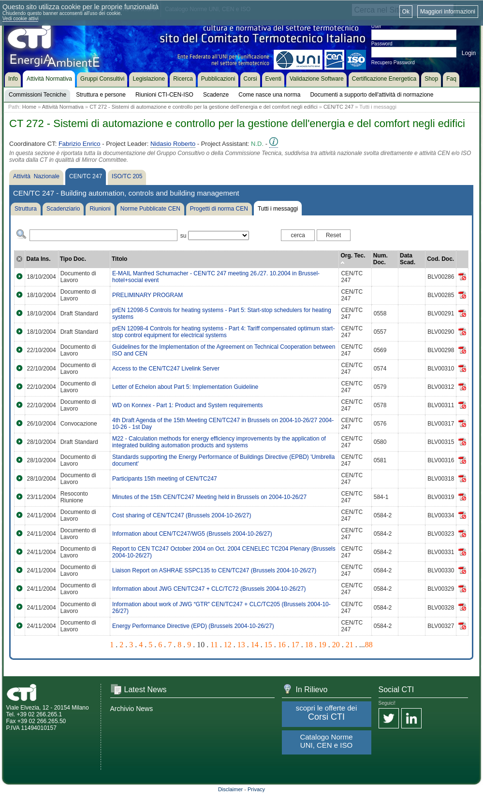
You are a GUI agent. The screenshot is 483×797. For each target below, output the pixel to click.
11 (214, 644)
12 (228, 644)
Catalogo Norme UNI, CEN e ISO (326, 741)
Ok (406, 11)
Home (29, 107)
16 (282, 644)
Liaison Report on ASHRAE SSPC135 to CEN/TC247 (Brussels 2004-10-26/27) (214, 570)
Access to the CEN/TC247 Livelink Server (166, 368)
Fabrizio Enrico (80, 143)
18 (309, 644)
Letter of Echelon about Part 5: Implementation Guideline (185, 387)
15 (268, 644)
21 (349, 644)
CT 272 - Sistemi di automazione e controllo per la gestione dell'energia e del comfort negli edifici (203, 107)
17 (295, 644)
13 (241, 644)
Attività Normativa (63, 107)
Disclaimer (230, 789)
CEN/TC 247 (338, 107)
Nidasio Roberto (172, 143)
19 (322, 644)
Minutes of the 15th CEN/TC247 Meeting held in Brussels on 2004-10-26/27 (209, 497)
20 (336, 644)
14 (255, 644)
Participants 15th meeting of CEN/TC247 (164, 478)
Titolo (119, 259)
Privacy (256, 789)
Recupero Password (393, 62)
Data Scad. (407, 259)
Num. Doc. (380, 259)
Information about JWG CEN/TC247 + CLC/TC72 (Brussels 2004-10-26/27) (209, 588)
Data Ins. (39, 259)
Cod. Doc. (440, 259)
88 (369, 644)
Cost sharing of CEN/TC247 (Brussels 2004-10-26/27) (181, 515)
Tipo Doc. (73, 259)
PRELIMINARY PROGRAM (147, 295)
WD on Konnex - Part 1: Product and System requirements (187, 405)
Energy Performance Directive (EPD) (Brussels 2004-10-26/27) (193, 626)
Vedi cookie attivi (20, 18)
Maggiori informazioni (447, 11)
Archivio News (131, 708)
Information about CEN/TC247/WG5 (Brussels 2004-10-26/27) (192, 533)
